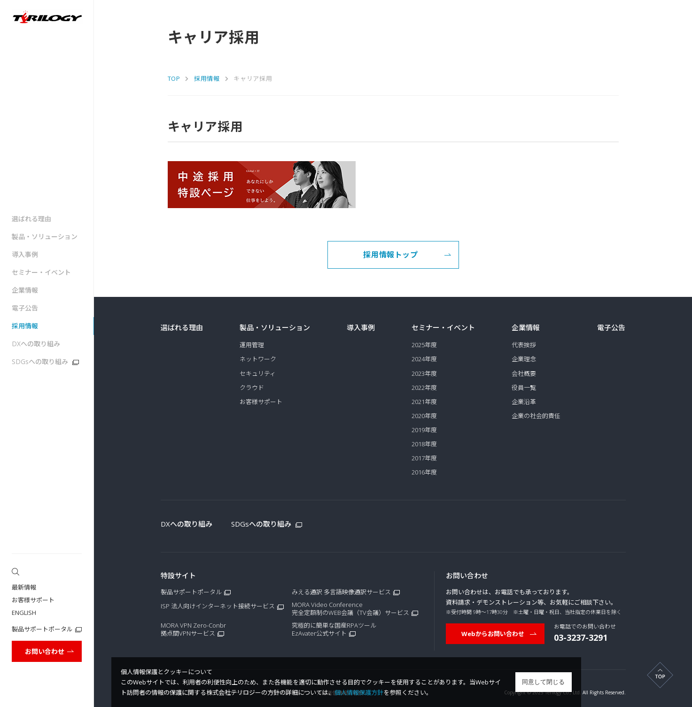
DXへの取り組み (36, 343)
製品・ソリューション (45, 236)
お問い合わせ (50, 651)
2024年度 (424, 359)
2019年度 (424, 430)
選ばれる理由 (31, 218)
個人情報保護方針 (358, 692)
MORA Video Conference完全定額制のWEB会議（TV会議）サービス (350, 609)
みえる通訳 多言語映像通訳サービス (341, 592)
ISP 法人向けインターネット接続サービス (218, 606)
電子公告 (25, 307)
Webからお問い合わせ (499, 633)
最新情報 (24, 587)
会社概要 (524, 374)
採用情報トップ (407, 254)
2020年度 (424, 416)
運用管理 (252, 345)
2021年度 (424, 402)
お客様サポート (33, 600)
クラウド (252, 388)
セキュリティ (258, 374)
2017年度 (424, 458)
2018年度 (424, 444)
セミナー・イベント (41, 272)
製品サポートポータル (42, 629)
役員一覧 (524, 388)
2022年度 (424, 388)
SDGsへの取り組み (45, 361)
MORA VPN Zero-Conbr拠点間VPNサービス (193, 629)
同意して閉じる (543, 681)
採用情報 (25, 325)
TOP (174, 78)
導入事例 (25, 254)
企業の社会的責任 (536, 416)
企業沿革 (524, 402)
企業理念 (524, 359)
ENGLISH (24, 612)
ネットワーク (258, 359)
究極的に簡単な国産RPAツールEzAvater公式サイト (334, 629)
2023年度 (424, 374)
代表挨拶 (524, 345)
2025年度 (424, 345)
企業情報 (25, 290)
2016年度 (424, 472)
